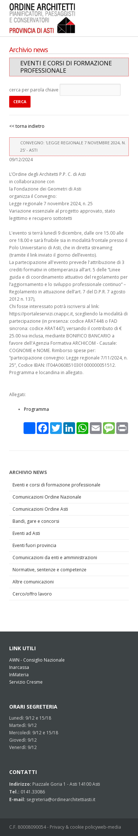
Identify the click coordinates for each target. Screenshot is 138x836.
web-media (109, 827)
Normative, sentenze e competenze (49, 570)
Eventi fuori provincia (34, 545)
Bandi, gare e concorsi (36, 521)
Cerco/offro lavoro (32, 594)
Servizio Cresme (26, 682)
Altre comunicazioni (33, 582)
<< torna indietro (27, 126)
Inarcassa (19, 667)
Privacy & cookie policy (74, 827)
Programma (36, 409)
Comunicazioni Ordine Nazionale (47, 497)
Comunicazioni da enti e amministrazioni (55, 557)
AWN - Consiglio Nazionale (37, 660)
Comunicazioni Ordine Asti (40, 509)
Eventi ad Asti (26, 533)
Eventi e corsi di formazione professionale (56, 485)
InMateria (19, 675)
